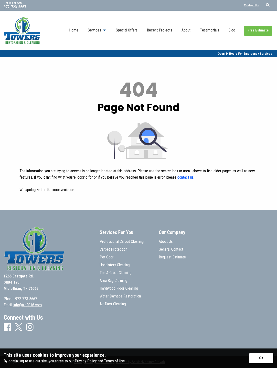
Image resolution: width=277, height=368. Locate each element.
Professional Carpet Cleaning (122, 242)
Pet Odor (107, 257)
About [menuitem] (186, 30)
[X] (18, 327)
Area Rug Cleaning (113, 281)
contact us (185, 177)
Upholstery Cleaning (115, 265)
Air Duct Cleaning (113, 304)
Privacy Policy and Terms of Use (100, 361)
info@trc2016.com (27, 305)
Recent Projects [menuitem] (159, 30)
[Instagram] (29, 327)
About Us (166, 242)
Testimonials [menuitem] (209, 30)
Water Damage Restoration (120, 296)
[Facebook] (7, 327)
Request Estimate (172, 257)
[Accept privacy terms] (261, 358)
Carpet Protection (113, 249)
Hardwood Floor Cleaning (119, 288)
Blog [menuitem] (231, 30)
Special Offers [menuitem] (127, 30)
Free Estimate (258, 30)
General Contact (171, 249)
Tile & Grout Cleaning (115, 273)
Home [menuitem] (73, 30)
